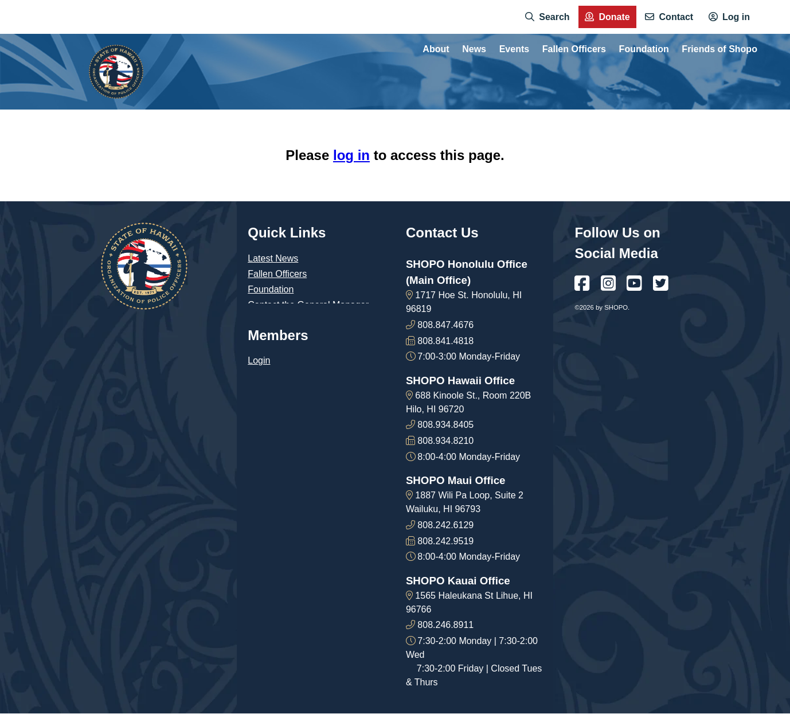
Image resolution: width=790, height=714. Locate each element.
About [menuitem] (436, 49)
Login (259, 360)
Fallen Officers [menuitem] (574, 49)
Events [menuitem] (514, 49)
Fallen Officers (277, 274)
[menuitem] (547, 17)
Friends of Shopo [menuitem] (719, 49)
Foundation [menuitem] (644, 49)
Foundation (271, 289)
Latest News (273, 258)
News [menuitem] (474, 49)
